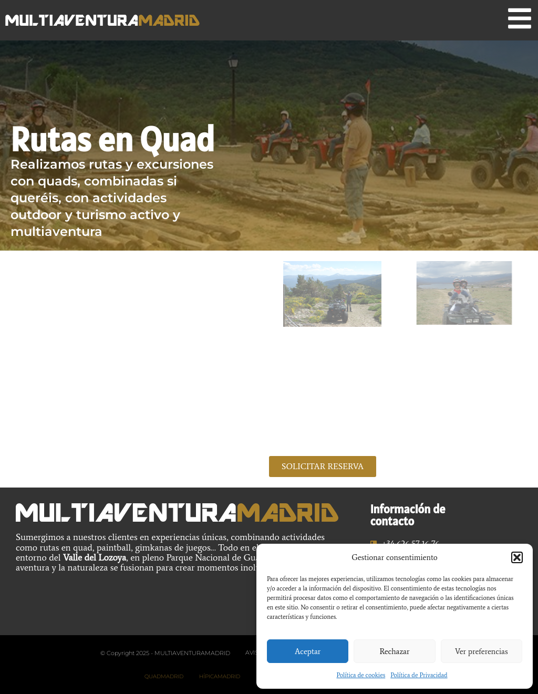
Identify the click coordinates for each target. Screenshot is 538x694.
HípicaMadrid (219, 676)
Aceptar (308, 651)
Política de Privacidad (418, 675)
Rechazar (394, 651)
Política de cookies (360, 675)
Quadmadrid (163, 676)
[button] (517, 557)
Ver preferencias (481, 651)
